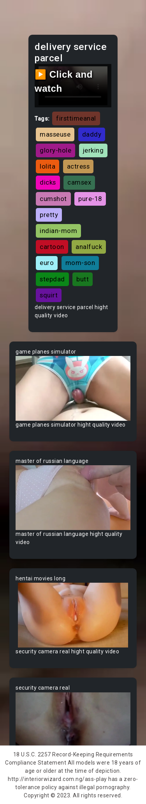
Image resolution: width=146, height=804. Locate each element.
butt (82, 279)
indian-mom (58, 231)
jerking (93, 150)
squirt (49, 295)
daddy (92, 134)
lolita (47, 166)
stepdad (52, 279)
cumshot (53, 199)
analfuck (89, 247)
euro (47, 263)
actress (78, 166)
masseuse (55, 134)
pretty (49, 215)
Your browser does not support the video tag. (73, 388)
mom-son (80, 263)
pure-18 (90, 199)
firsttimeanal (76, 118)
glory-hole (55, 150)
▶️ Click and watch (64, 81)
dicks (48, 182)
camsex (79, 182)
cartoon (52, 247)
